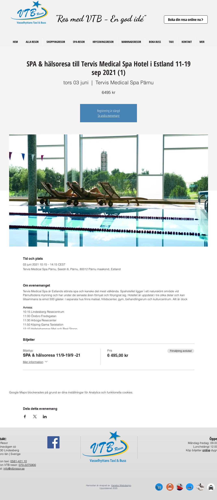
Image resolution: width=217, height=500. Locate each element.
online (206, 450)
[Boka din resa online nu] (186, 19)
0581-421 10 (18, 461)
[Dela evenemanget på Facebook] (25, 416)
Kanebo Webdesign (121, 485)
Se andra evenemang (108, 115)
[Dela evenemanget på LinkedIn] (45, 416)
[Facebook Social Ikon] (53, 442)
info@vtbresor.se (14, 468)
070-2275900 (27, 465)
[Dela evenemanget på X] (35, 416)
